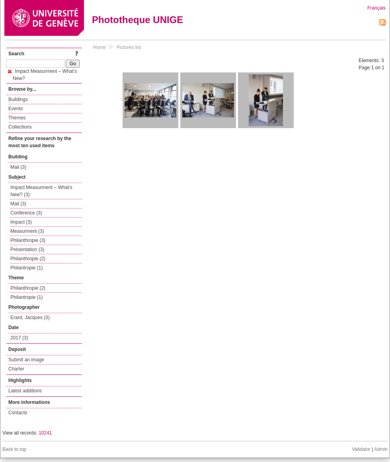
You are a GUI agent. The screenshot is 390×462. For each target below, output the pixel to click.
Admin (381, 449)
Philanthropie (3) (27, 240)
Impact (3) (21, 222)
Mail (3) (18, 167)
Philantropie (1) (26, 268)
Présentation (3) (27, 249)
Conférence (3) (26, 213)
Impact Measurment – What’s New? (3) (41, 191)
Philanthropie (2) (27, 258)
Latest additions (25, 391)
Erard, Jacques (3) (30, 317)
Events (15, 108)
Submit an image (26, 360)
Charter (16, 369)
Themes (16, 118)
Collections (20, 127)
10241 (45, 433)
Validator (361, 449)
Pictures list (129, 47)
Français (376, 8)
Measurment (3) (27, 231)
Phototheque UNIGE (137, 19)
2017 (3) (19, 338)
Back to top (14, 449)
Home (99, 47)
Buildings (18, 99)
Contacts (17, 412)
